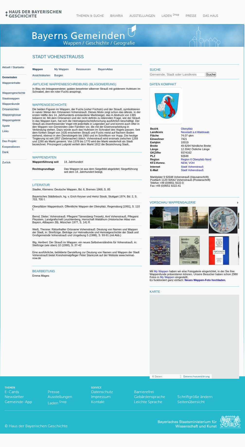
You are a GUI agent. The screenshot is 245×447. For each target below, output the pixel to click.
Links (5, 131)
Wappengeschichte (13, 92)
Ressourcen (83, 69)
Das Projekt (9, 141)
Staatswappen (10, 98)
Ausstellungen (142, 16)
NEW (184, 162)
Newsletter (14, 397)
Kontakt (97, 402)
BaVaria (116, 16)
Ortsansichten (10, 109)
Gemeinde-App (18, 402)
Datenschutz (102, 392)
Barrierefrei (144, 392)
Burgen (58, 75)
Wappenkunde (11, 103)
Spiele (6, 125)
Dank (5, 152)
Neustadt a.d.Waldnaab (195, 132)
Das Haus (210, 16)
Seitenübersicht (191, 402)
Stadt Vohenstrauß (192, 166)
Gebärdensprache (149, 397)
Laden (170, 15)
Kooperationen (11, 146)
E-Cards (12, 392)
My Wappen (61, 69)
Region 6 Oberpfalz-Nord (196, 159)
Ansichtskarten (41, 75)
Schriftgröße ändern (194, 397)
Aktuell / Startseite (13, 67)
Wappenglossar (11, 114)
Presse (191, 16)
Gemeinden (9, 77)
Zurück (6, 162)
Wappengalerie (11, 120)
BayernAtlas (105, 69)
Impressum (101, 397)
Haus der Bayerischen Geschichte (38, 426)
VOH (191, 162)
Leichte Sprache (148, 402)
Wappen (37, 69)
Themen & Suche (90, 16)
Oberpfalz (187, 128)
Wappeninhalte (11, 82)
